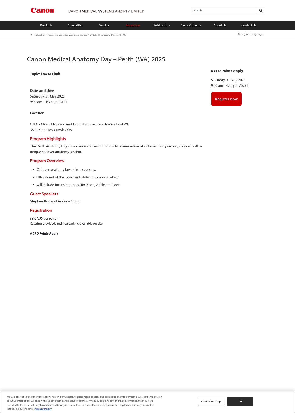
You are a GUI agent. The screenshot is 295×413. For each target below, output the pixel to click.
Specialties (75, 25)
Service (104, 25)
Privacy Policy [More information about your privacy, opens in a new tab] (43, 408)
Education (133, 25)
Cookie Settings (211, 401)
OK (240, 401)
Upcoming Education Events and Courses (67, 34)
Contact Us (248, 25)
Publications (161, 25)
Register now (226, 98)
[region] (147, 402)
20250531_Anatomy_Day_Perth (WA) (107, 34)
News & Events (191, 25)
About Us (219, 25)
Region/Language (250, 34)
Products (46, 25)
